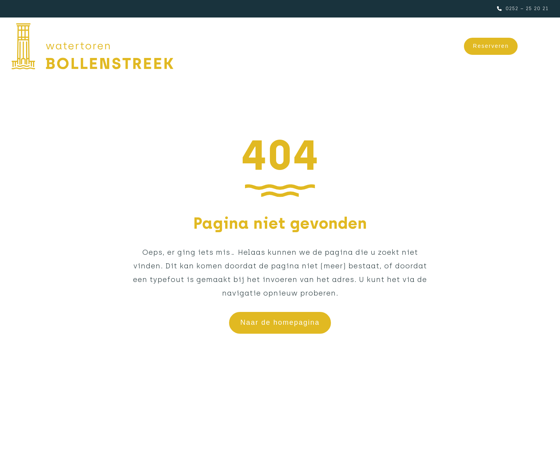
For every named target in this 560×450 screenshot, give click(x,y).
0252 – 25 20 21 (527, 8)
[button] (538, 46)
